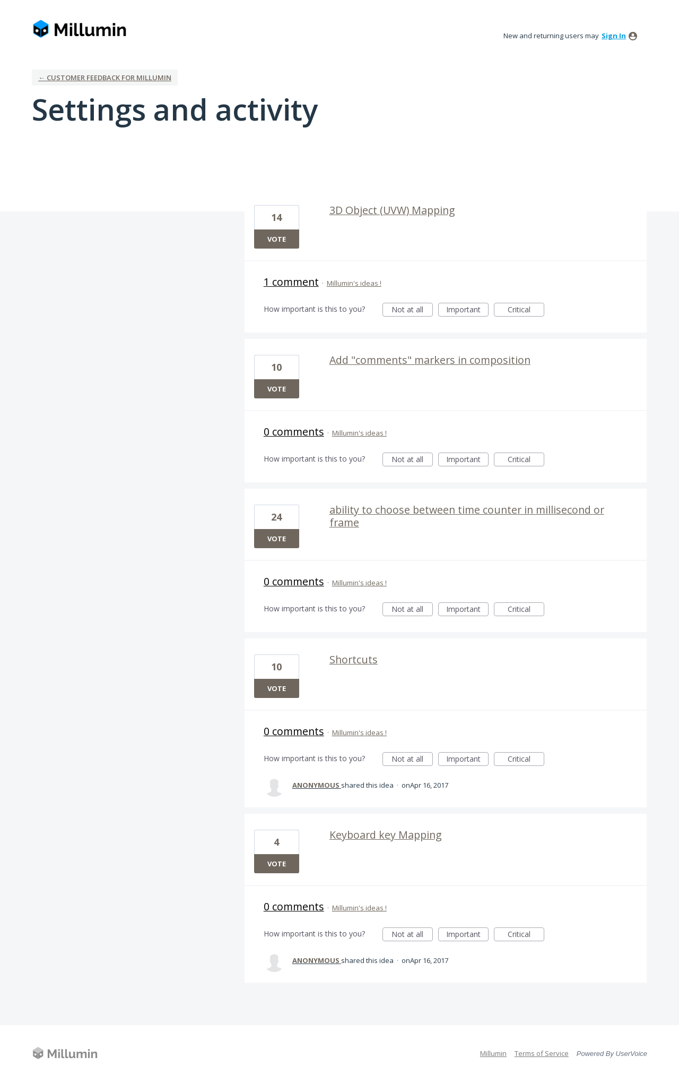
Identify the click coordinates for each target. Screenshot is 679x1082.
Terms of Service (542, 1053)
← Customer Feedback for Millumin (104, 77)
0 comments (294, 431)
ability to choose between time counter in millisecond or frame (466, 516)
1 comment (291, 282)
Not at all (412, 310)
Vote (276, 239)
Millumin (493, 1053)
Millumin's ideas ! (354, 283)
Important (467, 310)
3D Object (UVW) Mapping (392, 210)
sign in (614, 35)
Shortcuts (353, 659)
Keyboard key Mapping (385, 835)
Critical (526, 310)
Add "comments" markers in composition (429, 360)
